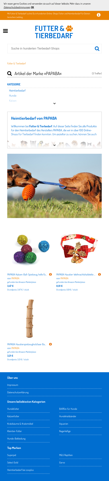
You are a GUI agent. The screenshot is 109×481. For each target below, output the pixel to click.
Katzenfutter (13, 416)
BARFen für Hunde (68, 408)
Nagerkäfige (64, 431)
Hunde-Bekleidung (16, 438)
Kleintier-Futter (14, 431)
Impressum (12, 384)
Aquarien (63, 423)
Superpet (11, 455)
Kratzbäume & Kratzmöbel (20, 423)
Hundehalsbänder (67, 416)
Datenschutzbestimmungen (17, 7)
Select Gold (12, 462)
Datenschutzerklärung (18, 392)
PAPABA (15, 278)
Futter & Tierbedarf (16, 63)
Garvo (62, 462)
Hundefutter (13, 408)
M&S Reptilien (66, 455)
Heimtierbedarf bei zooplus (20, 469)
